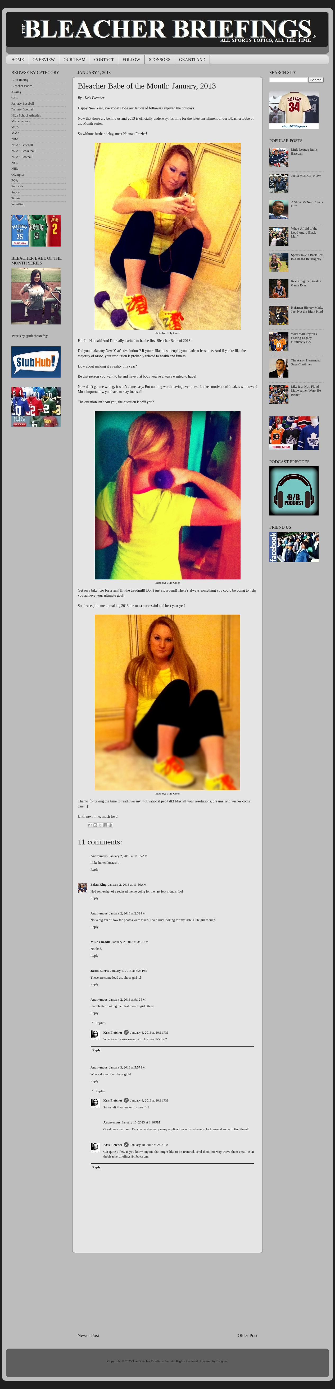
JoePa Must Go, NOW (306, 176)
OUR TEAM (74, 59)
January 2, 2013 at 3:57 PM (130, 942)
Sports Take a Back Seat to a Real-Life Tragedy (307, 257)
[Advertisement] (167, 1293)
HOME (17, 59)
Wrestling (17, 204)
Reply (94, 869)
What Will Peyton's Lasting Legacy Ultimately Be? (304, 338)
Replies (101, 1023)
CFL (14, 98)
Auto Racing (19, 80)
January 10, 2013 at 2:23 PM (149, 1145)
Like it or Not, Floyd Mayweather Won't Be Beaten (306, 390)
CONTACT (104, 59)
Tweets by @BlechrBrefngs (29, 336)
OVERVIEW (44, 59)
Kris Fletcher (113, 1032)
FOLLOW (131, 59)
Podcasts (17, 186)
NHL (14, 168)
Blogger (221, 1361)
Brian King (98, 884)
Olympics (17, 174)
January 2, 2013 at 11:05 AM (128, 856)
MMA (15, 133)
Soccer (15, 192)
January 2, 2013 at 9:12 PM (127, 999)
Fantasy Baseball (22, 103)
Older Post (247, 1335)
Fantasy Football (22, 109)
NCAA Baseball (22, 145)
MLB (15, 127)
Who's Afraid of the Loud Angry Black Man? (304, 232)
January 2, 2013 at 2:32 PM (127, 913)
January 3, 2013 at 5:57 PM (127, 1067)
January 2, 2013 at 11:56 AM (127, 884)
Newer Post (88, 1335)
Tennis (15, 198)
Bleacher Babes (21, 86)
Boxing (16, 92)
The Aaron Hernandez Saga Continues (305, 362)
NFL (14, 163)
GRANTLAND (192, 59)
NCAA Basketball (23, 151)
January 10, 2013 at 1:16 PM (141, 1122)
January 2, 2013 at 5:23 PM (128, 971)
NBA (15, 139)
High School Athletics (26, 115)
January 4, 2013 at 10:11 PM (149, 1032)
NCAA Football (22, 157)
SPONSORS (159, 59)
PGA (14, 180)
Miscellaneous (21, 121)
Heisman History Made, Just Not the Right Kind (307, 309)
